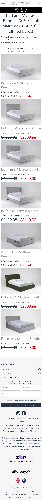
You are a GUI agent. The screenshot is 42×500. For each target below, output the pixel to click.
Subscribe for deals (21, 405)
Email (3, 394)
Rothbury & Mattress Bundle (21, 128)
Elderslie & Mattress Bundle (20, 339)
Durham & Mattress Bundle (20, 169)
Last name (26, 387)
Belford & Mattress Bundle (19, 211)
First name (5, 387)
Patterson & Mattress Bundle (21, 297)
